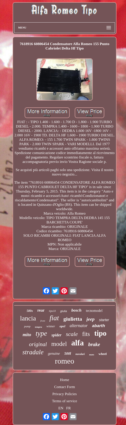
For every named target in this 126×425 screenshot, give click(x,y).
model (59, 343)
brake (94, 344)
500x (30, 311)
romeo (64, 361)
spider (56, 335)
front (42, 320)
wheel (102, 354)
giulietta (72, 319)
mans (91, 354)
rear (41, 310)
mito (27, 334)
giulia (63, 311)
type (41, 333)
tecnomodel (94, 311)
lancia (28, 318)
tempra (38, 327)
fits (86, 334)
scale (72, 334)
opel (62, 326)
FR (68, 408)
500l (67, 353)
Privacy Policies (64, 394)
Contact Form (64, 387)
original (38, 344)
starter (104, 320)
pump (27, 326)
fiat (54, 318)
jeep (91, 319)
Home (64, 380)
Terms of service (64, 401)
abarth (98, 325)
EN (60, 408)
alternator (79, 325)
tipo (100, 333)
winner (50, 326)
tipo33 (52, 311)
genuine (54, 353)
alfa (77, 343)
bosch (76, 310)
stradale (32, 352)
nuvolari (80, 354)
